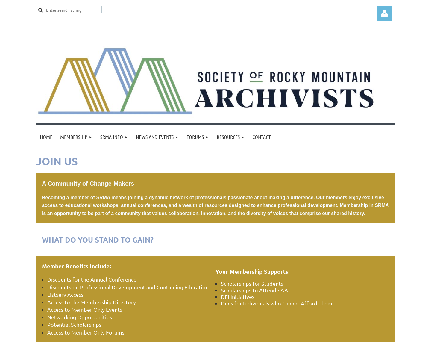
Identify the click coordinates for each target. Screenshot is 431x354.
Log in (384, 13)
